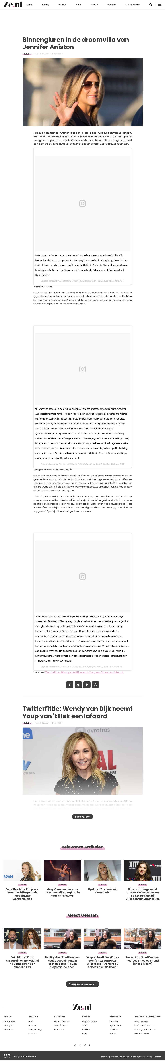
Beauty (45, 4)
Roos (60, 54)
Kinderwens (9, 1021)
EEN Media (32, 1056)
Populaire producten (147, 1016)
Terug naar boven (80, 987)
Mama (30, 4)
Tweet (78, 684)
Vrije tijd (114, 1021)
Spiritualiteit (115, 1025)
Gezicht (32, 1025)
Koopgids (111, 4)
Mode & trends (61, 1021)
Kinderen (8, 1029)
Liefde (78, 4)
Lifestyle (94, 4)
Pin (87, 684)
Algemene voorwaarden (141, 1057)
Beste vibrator (141, 1021)
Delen (69, 684)
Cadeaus (59, 1029)
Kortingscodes (133, 4)
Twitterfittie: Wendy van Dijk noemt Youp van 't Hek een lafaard (84, 672)
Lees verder (82, 818)
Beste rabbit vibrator (144, 1025)
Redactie (105, 1057)
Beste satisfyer (141, 1033)
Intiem (85, 1033)
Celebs (27, 54)
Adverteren (124, 1057)
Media (113, 1033)
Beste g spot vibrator (144, 1029)
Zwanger (8, 1025)
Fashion (62, 4)
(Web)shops (60, 1025)
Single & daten (89, 1021)
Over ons (114, 1057)
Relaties (86, 1029)
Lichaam (32, 1033)
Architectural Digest (68, 281)
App (95, 684)
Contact (157, 1057)
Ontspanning (34, 1029)
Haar (30, 1021)
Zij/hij (84, 1025)
